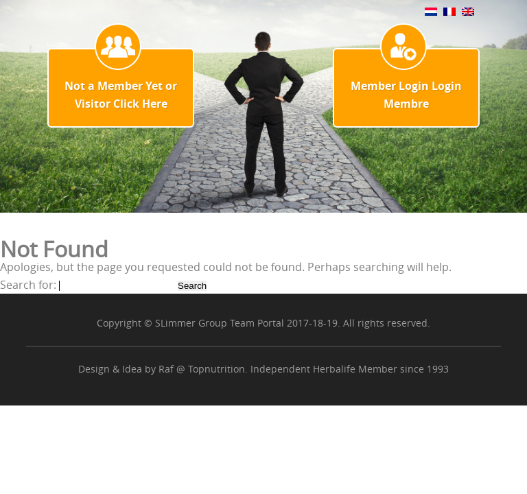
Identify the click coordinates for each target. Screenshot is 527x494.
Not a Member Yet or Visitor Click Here (121, 94)
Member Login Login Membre (406, 94)
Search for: (28, 284)
